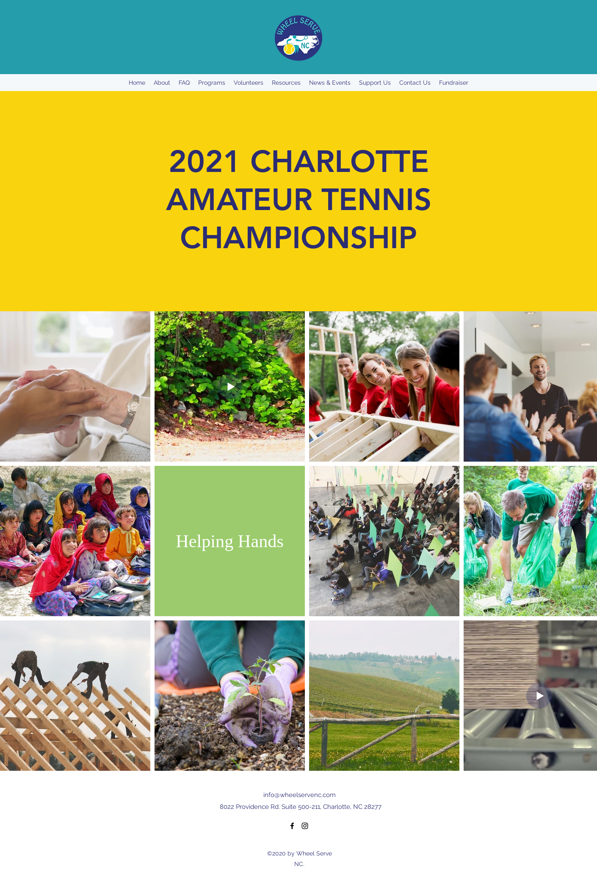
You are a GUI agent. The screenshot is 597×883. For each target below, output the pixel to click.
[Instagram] (305, 826)
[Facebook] (292, 826)
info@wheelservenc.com (299, 795)
